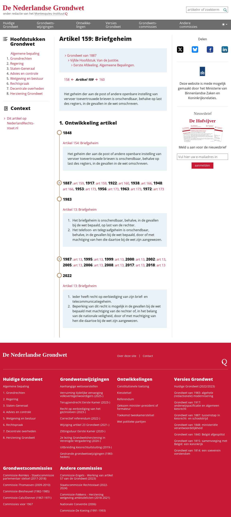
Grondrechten (21, 58)
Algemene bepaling (25, 53)
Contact (148, 356)
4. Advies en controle (17, 412)
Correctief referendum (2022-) (80, 418)
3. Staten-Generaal (15, 405)
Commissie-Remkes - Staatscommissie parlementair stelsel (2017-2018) (28, 476)
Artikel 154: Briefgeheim (80, 143)
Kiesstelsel (124, 393)
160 (102, 79)
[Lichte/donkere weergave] (224, 24)
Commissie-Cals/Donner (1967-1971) (27, 498)
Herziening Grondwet (26, 93)
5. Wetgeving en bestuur (19, 418)
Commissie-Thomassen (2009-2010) (26, 485)
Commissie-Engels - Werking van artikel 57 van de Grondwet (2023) (86, 476)
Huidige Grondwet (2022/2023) (194, 386)
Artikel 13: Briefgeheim (80, 209)
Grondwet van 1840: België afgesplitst (199, 434)
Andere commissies (188, 25)
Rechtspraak (19, 83)
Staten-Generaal (22, 68)
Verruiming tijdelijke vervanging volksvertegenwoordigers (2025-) (81, 394)
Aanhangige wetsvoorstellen (79, 386)
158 (66, 79)
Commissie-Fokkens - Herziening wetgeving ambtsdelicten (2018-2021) (85, 496)
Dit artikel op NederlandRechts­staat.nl (20, 123)
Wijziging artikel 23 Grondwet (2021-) (84, 425)
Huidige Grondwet (10, 25)
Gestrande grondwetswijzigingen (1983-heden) (86, 455)
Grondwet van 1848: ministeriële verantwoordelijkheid (196, 426)
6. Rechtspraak (13, 425)
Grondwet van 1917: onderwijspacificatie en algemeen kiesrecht (196, 405)
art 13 (77, 259)
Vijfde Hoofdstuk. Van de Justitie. (94, 60)
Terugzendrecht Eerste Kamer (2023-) (85, 402)
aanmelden (202, 165)
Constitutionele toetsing (133, 386)
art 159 (78, 183)
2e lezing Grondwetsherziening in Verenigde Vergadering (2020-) (82, 439)
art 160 (124, 183)
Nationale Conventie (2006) (78, 504)
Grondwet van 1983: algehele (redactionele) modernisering (193, 394)
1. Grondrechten (14, 393)
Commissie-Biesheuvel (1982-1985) (26, 491)
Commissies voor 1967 (18, 504)
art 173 (90, 189)
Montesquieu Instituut (49, 13)
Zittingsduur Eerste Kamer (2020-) (82, 431)
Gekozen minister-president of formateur (137, 407)
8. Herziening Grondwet (19, 437)
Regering (17, 63)
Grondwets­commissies (148, 25)
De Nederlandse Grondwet (43, 8)
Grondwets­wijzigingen (46, 25)
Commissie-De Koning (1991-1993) (83, 510)
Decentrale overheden (27, 88)
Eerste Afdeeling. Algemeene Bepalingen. (104, 65)
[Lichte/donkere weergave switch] (224, 24)
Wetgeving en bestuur (26, 78)
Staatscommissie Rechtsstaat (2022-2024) (84, 486)
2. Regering (10, 399)
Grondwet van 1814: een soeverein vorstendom (197, 452)
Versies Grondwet (113, 25)
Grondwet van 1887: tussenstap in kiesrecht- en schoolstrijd (197, 416)
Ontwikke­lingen (83, 25)
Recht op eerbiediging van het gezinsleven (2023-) (80, 410)
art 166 (146, 183)
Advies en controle (24, 73)
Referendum (125, 399)
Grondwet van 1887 (81, 55)
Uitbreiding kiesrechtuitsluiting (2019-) (86, 447)
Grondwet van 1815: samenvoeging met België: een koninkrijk (200, 442)
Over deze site (126, 356)
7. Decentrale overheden (19, 431)
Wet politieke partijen (131, 421)
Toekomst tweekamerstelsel (135, 415)
